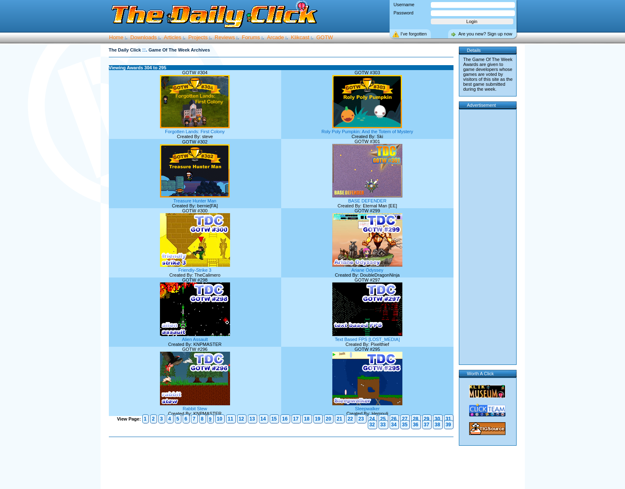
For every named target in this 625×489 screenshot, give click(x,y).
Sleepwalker (367, 406)
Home (116, 37)
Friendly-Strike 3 (195, 268)
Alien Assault (195, 337)
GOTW (324, 37)
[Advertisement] (283, 463)
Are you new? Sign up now (485, 33)
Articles (172, 37)
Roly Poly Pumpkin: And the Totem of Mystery (367, 129)
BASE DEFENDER (367, 198)
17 (295, 419)
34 (394, 425)
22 (350, 419)
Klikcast (300, 37)
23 (361, 419)
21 (339, 419)
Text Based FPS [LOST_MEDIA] (367, 337)
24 (372, 419)
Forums (251, 37)
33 (382, 425)
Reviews (225, 37)
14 (263, 419)
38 (437, 425)
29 (426, 419)
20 (328, 419)
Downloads (143, 37)
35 (404, 425)
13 (252, 419)
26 (394, 419)
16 (284, 419)
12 (241, 419)
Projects (198, 37)
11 (230, 419)
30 (437, 419)
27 (404, 419)
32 (372, 425)
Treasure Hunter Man (195, 198)
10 (219, 419)
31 (448, 419)
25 (382, 419)
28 (415, 419)
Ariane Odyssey (367, 268)
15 (274, 419)
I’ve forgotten (414, 33)
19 (317, 419)
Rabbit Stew (195, 406)
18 (306, 419)
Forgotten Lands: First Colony (195, 129)
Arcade (275, 37)
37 (426, 425)
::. (144, 50)
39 (448, 425)
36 (415, 425)
